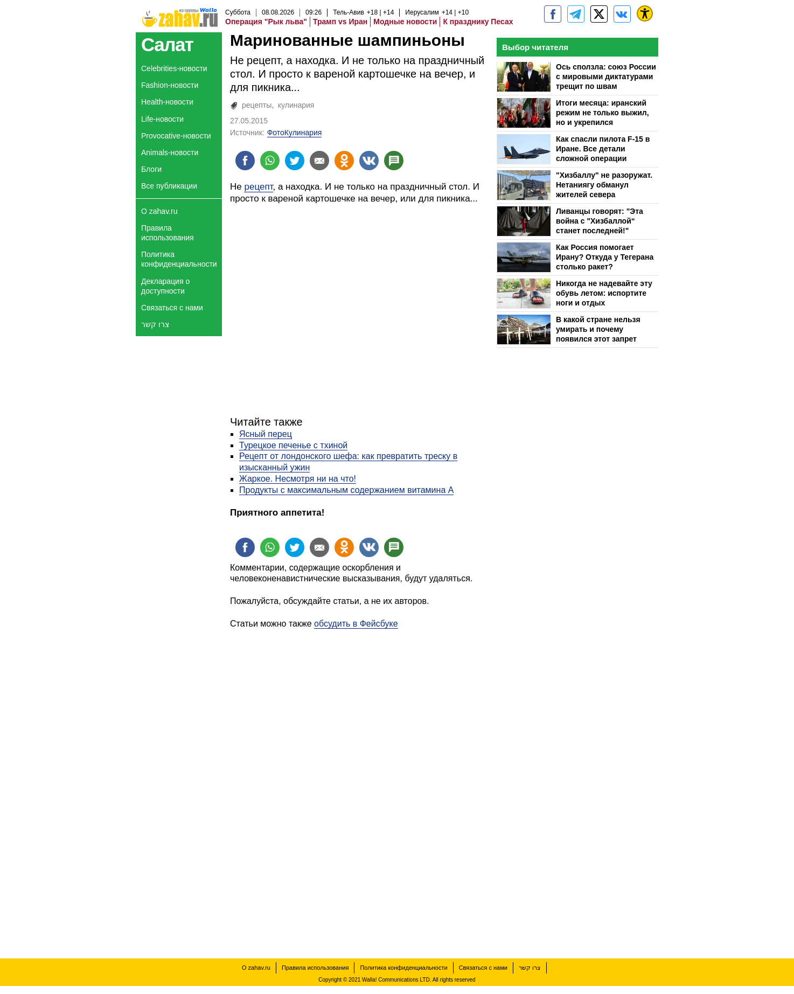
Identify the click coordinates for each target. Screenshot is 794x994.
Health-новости (167, 102)
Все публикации (169, 186)
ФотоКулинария (294, 132)
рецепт (258, 187)
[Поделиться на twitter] (294, 160)
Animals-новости (169, 152)
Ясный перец (265, 434)
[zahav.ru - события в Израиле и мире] (575, 14)
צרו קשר (155, 324)
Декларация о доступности (165, 286)
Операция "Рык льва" (266, 21)
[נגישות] (645, 13)
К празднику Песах (478, 21)
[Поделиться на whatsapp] (270, 160)
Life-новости (162, 119)
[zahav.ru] (552, 14)
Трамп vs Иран (340, 21)
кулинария (296, 105)
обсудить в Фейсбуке (356, 623)
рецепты (256, 105)
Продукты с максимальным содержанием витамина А (346, 490)
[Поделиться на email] (319, 160)
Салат (167, 44)
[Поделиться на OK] (344, 160)
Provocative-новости (176, 135)
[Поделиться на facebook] (245, 160)
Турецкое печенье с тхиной (293, 445)
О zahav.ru (159, 211)
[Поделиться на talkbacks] (393, 160)
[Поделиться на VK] (369, 160)
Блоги (151, 169)
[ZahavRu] (599, 14)
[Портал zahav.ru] (622, 14)
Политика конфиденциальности (179, 259)
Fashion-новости (169, 85)
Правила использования (167, 233)
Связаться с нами (172, 307)
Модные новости (405, 21)
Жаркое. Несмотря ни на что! (297, 478)
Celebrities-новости (174, 68)
